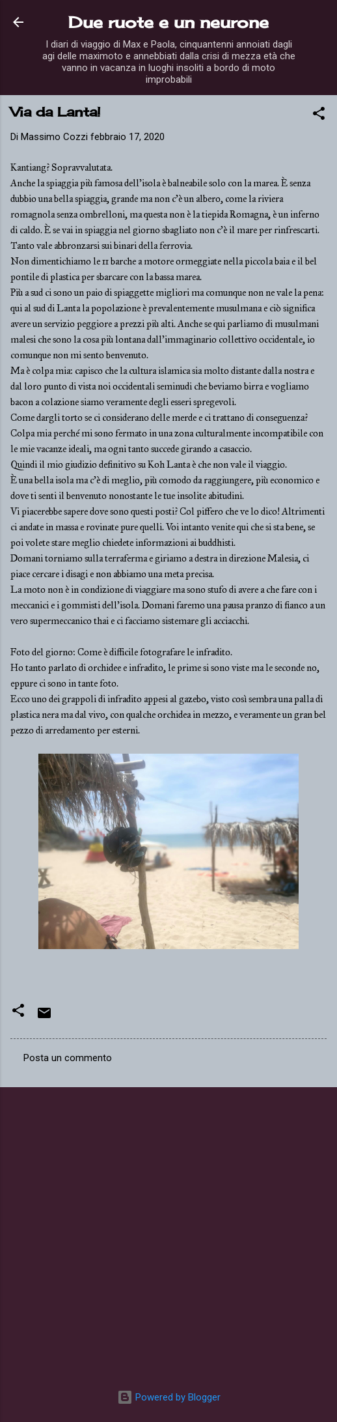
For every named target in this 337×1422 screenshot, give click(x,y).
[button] (319, 116)
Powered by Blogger (169, 1397)
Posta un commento (67, 1058)
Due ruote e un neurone (168, 22)
